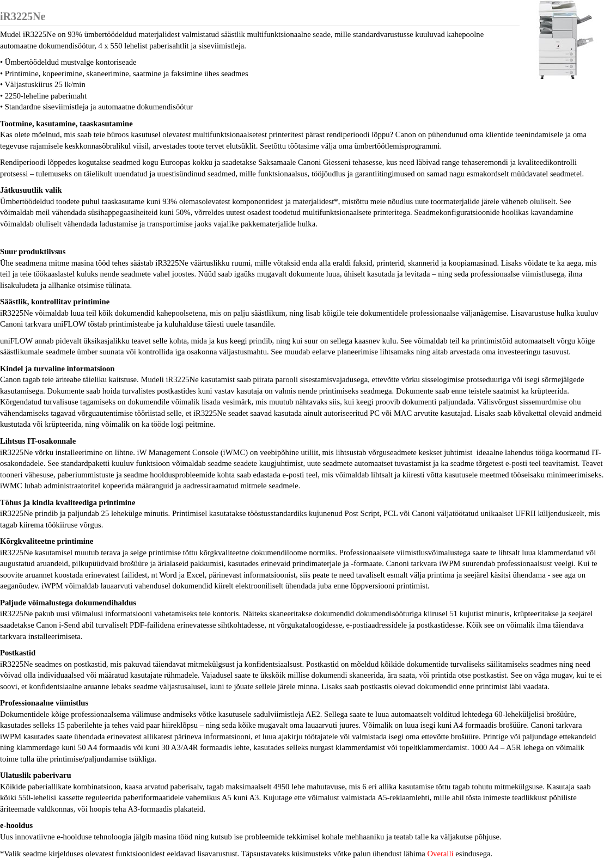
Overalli (441, 853)
